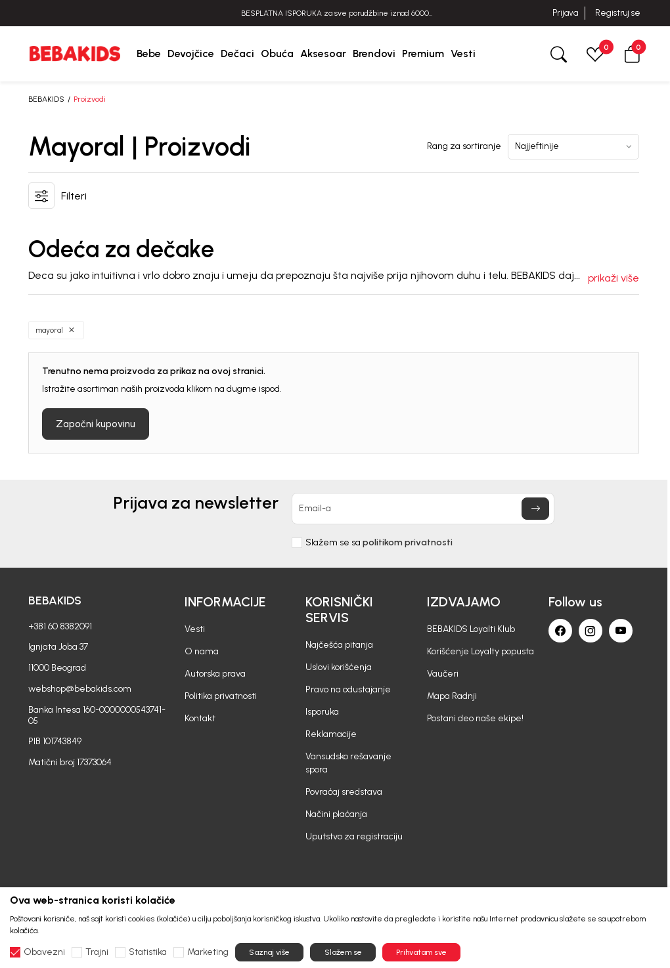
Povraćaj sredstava (343, 791)
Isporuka (322, 711)
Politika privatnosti (221, 696)
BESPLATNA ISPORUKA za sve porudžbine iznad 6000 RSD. (335, 13)
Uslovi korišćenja (338, 667)
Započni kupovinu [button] (95, 424)
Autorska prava (215, 673)
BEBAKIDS (46, 99)
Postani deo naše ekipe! (475, 718)
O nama (202, 651)
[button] (631, 53)
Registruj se (617, 13)
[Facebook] (560, 630)
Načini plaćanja (336, 814)
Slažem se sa (379, 542)
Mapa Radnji (452, 696)
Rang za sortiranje (464, 146)
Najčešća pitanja (339, 644)
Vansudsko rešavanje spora (348, 763)
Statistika (148, 952)
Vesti (195, 629)
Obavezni (44, 952)
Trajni (96, 952)
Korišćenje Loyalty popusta (480, 651)
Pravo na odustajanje (348, 689)
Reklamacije (331, 734)
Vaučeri (442, 673)
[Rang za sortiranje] (573, 146)
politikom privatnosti (408, 542)
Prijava (565, 13)
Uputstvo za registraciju (354, 836)
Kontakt (200, 718)
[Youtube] (621, 630)
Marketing (208, 952)
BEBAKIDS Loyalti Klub (471, 629)
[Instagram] (590, 630)
